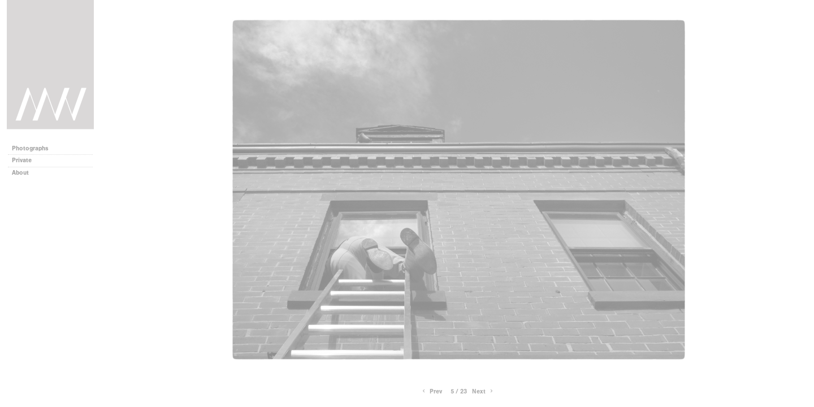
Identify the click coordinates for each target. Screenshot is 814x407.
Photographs (34, 148)
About (24, 172)
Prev (431, 391)
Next (483, 391)
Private (22, 160)
